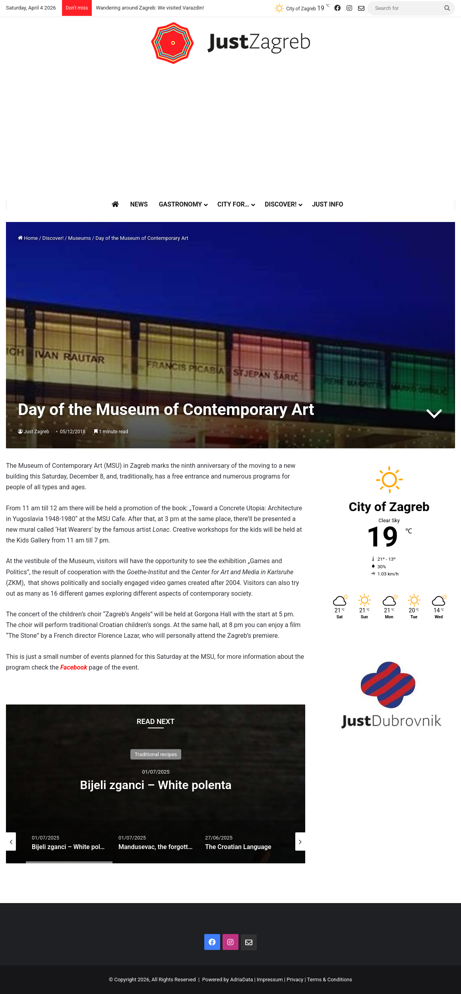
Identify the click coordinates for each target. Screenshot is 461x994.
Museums (79, 238)
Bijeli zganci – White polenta (155, 785)
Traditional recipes (156, 754)
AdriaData (241, 979)
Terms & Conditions (329, 979)
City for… (233, 204)
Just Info (327, 204)
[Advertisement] (230, 131)
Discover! (280, 204)
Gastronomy (180, 204)
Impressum (270, 979)
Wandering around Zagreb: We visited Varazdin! (150, 8)
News (138, 204)
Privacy (295, 979)
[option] (156, 783)
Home (28, 238)
